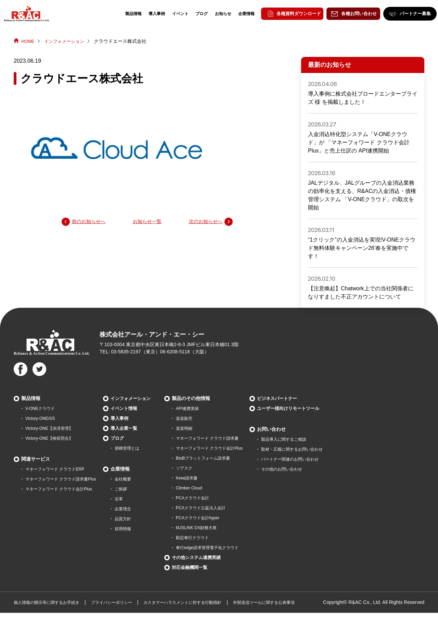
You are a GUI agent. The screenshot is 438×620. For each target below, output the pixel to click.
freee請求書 (203, 478)
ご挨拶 (133, 488)
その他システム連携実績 (212, 557)
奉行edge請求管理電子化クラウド (227, 547)
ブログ (195, 13)
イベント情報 (136, 408)
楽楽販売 (200, 418)
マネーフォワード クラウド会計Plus (64, 488)
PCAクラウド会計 (210, 497)
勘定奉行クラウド (210, 537)
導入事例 (150, 13)
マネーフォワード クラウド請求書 (227, 438)
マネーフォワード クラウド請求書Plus (66, 479)
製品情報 (127, 13)
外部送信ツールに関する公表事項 (300, 602)
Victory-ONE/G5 (42, 418)
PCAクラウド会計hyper (216, 517)
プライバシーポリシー (126, 602)
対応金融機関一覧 (205, 567)
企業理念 (135, 508)
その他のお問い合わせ (311, 469)
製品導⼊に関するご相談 (313, 439)
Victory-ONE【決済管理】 (53, 428)
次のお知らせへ (203, 222)
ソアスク (200, 468)
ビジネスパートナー (304, 398)
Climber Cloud (206, 487)
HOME (28, 41)
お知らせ (216, 13)
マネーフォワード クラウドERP (59, 469)
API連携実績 (204, 408)
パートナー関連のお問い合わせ (320, 459)
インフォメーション (67, 41)
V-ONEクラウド (42, 408)
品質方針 (135, 518)
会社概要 (135, 479)
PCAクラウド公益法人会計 (219, 507)
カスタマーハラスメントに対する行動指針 (206, 602)
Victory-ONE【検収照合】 (53, 438)
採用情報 (135, 528)
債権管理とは (140, 448)
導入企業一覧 (136, 428)
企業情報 (240, 13)
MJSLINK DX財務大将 (214, 527)
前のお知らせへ (91, 222)
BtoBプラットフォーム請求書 (222, 458)
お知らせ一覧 (147, 222)
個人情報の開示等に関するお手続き (52, 602)
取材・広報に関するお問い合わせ (323, 449)
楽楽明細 (200, 428)
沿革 (131, 498)
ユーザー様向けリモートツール (316, 408)
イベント (174, 13)
